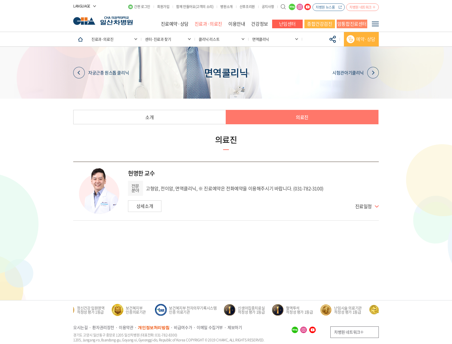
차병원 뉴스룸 (325, 7)
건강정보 (259, 23)
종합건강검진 (319, 23)
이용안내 (236, 23)
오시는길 (80, 327)
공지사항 (268, 6)
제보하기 (234, 327)
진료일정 (363, 206)
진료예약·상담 (175, 23)
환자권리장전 (103, 327)
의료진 (302, 117)
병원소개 (226, 6)
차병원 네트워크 (360, 7)
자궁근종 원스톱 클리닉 (101, 72)
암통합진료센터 (352, 23)
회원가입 (163, 6)
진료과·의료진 (208, 23)
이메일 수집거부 (210, 327)
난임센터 (287, 23)
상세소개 (144, 205)
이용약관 (126, 327)
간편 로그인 (142, 6)
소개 (149, 117)
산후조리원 (247, 6)
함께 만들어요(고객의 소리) (194, 6)
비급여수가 (183, 327)
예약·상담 (365, 38)
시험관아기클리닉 (355, 72)
